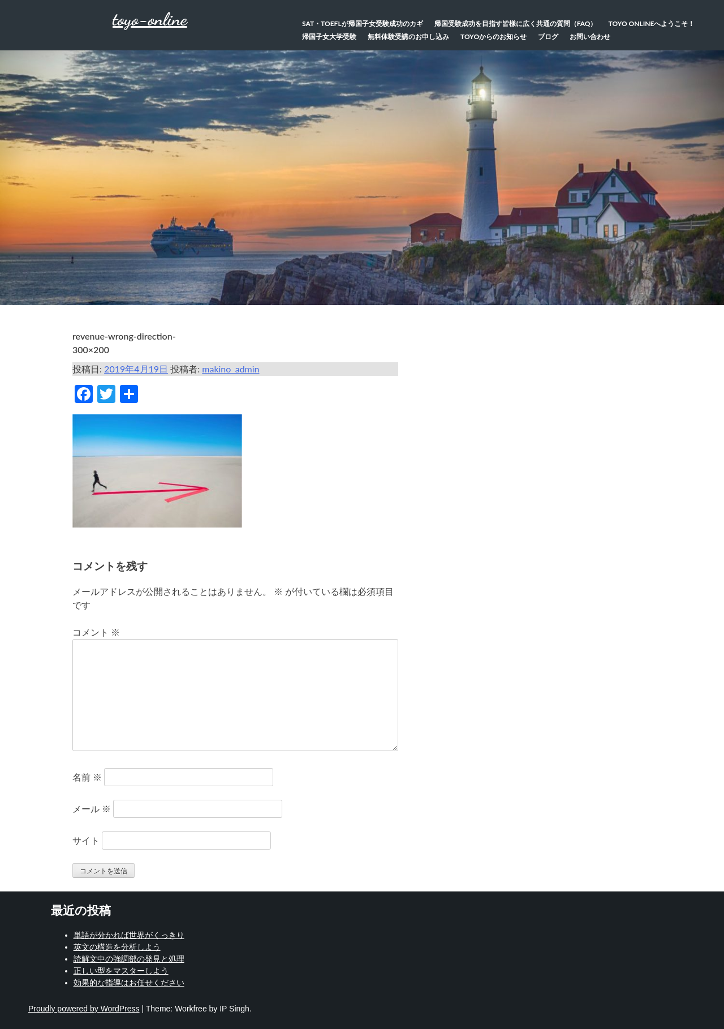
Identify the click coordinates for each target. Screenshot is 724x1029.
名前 (87, 776)
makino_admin (230, 368)
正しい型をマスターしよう (121, 970)
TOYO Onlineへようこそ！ (652, 23)
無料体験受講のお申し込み (408, 36)
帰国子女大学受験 (329, 36)
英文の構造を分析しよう (117, 946)
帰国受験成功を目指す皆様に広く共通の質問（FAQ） (515, 23)
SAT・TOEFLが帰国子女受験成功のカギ (362, 23)
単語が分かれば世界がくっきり (129, 935)
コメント (96, 632)
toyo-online (150, 19)
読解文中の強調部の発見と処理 (129, 958)
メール (91, 808)
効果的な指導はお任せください (129, 982)
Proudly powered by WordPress (84, 1008)
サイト (86, 840)
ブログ (548, 36)
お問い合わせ (590, 36)
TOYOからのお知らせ (493, 36)
